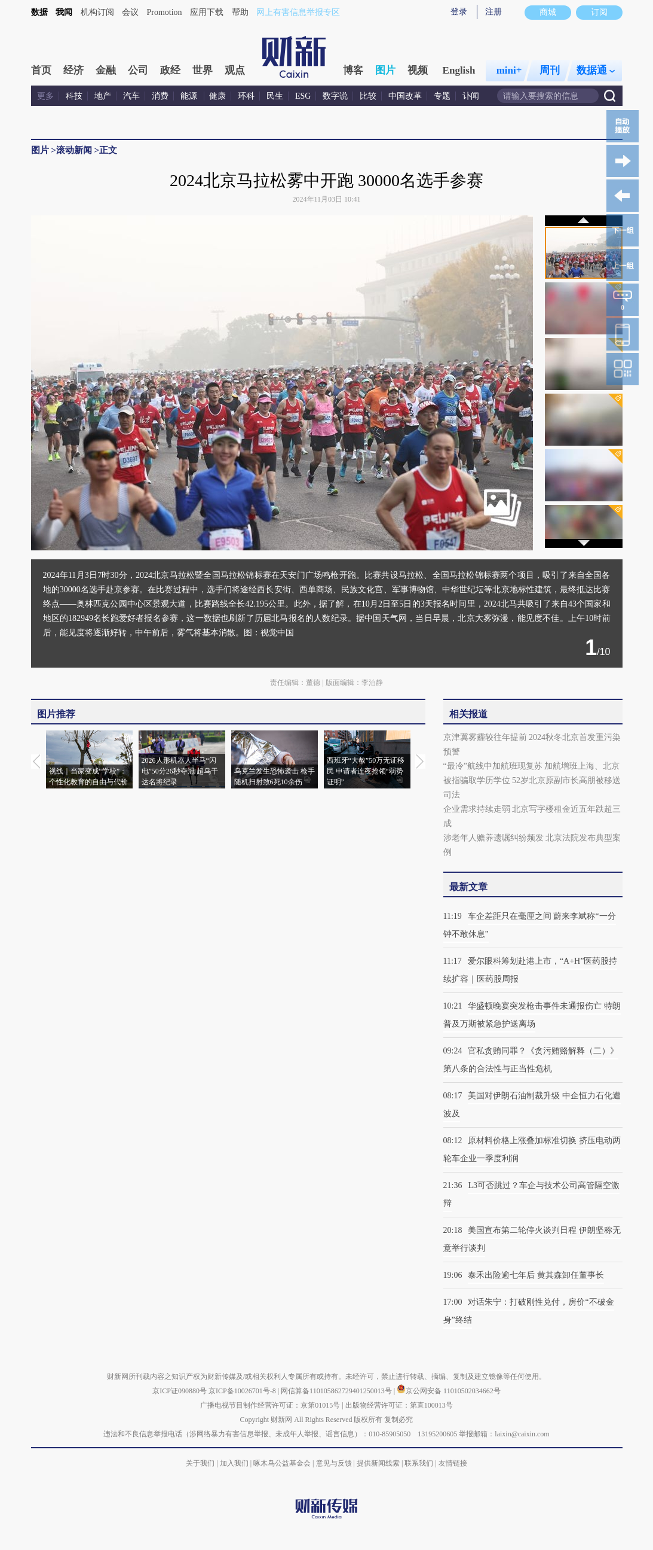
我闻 (64, 12)
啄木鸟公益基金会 (282, 1463)
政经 (170, 70)
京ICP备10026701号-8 (243, 1391)
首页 (41, 70)
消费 (160, 96)
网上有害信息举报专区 (298, 12)
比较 (368, 96)
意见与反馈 (334, 1463)
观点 (235, 70)
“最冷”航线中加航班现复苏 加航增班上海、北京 (531, 766)
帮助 (240, 12)
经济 (73, 70)
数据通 (596, 70)
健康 (217, 96)
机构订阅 (97, 12)
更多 (45, 96)
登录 (458, 11)
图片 (385, 70)
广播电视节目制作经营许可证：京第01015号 (270, 1405)
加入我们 (234, 1463)
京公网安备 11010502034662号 (449, 1391)
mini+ (509, 70)
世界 (202, 70)
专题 (442, 96)
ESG (303, 96)
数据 (39, 12)
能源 (190, 96)
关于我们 (200, 1463)
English (459, 70)
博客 (353, 70)
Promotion (164, 12)
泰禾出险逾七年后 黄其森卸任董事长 (536, 1275)
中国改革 (405, 96)
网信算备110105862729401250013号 (337, 1391)
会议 (130, 12)
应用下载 (206, 12)
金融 (106, 70)
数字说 (335, 96)
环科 (246, 96)
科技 (74, 96)
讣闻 (470, 96)
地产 (102, 96)
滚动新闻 (74, 150)
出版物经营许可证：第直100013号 (399, 1405)
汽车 (131, 96)
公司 (138, 70)
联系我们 (418, 1463)
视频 (417, 70)
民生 (274, 96)
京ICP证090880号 (179, 1391)
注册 (493, 11)
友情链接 (453, 1463)
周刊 (549, 70)
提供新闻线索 (378, 1463)
